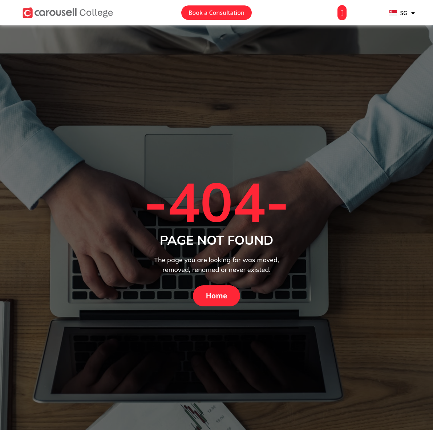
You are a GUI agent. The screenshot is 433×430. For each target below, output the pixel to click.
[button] (342, 12)
